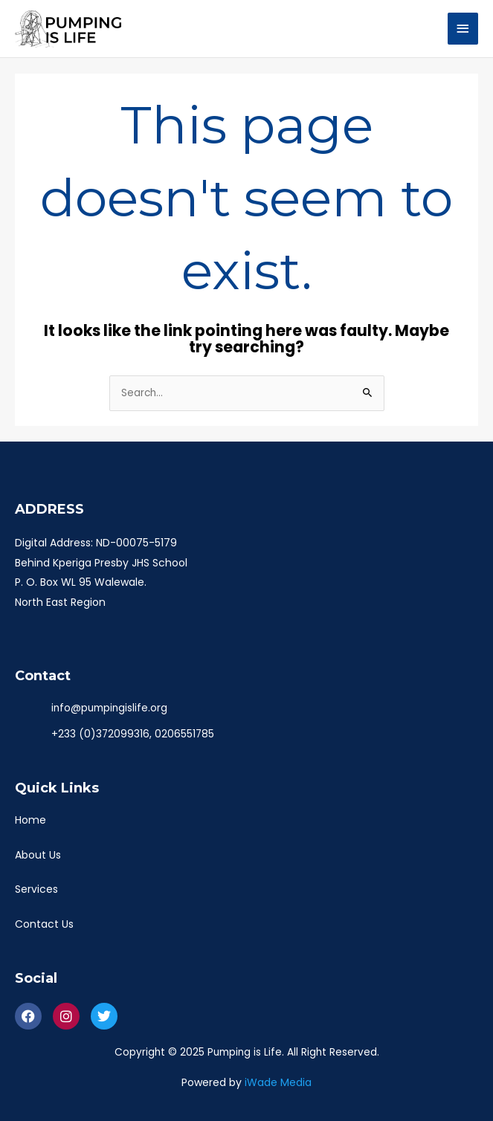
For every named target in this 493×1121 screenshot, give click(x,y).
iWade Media (278, 1082)
